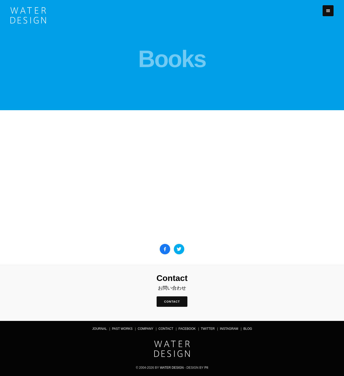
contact (172, 301)
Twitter (208, 329)
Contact (165, 329)
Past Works (122, 329)
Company (145, 329)
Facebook (187, 329)
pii (206, 367)
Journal (99, 329)
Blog (248, 329)
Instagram (229, 329)
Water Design (171, 367)
